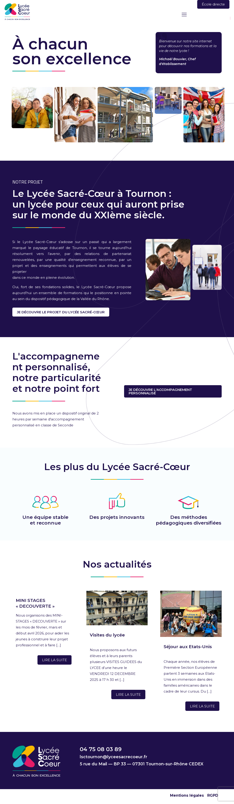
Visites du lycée (107, 635)
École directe (213, 4)
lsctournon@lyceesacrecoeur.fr (113, 756)
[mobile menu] (184, 15)
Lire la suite (54, 660)
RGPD (212, 795)
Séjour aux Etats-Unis (188, 646)
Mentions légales (187, 795)
